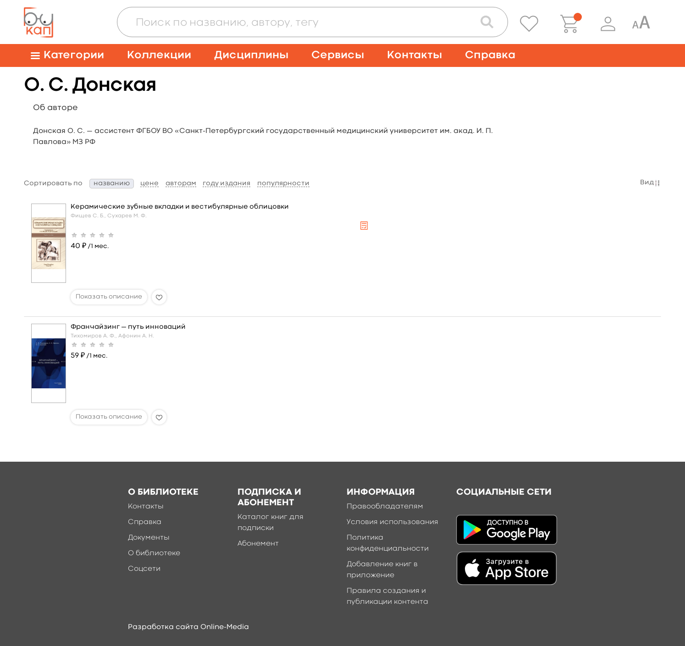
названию (112, 184)
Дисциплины (251, 55)
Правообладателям (385, 506)
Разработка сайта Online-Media (188, 627)
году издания (226, 184)
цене (149, 184)
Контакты (414, 55)
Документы (149, 538)
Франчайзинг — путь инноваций (128, 327)
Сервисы (337, 55)
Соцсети (144, 569)
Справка (490, 55)
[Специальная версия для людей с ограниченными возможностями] (641, 24)
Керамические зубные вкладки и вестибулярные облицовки (180, 207)
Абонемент (258, 544)
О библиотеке (154, 553)
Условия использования (392, 522)
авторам (181, 184)
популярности (283, 184)
